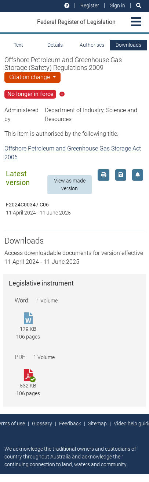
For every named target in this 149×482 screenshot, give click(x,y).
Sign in (117, 5)
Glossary (42, 423)
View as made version (70, 184)
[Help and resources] (67, 5)
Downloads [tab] (128, 45)
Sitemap (97, 423)
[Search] (139, 5)
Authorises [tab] (92, 45)
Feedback (70, 423)
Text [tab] (18, 45)
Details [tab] (55, 45)
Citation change (30, 77)
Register (89, 5)
